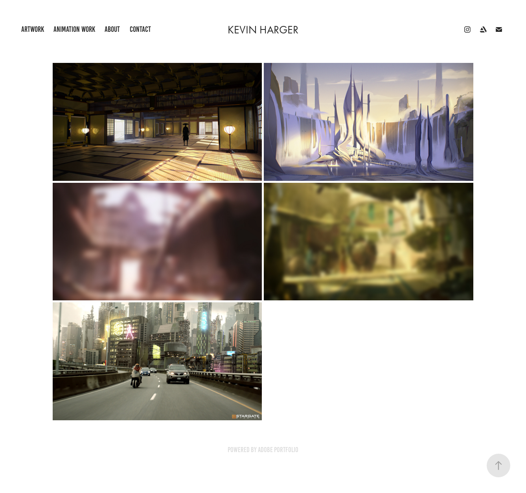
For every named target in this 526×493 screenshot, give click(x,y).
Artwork (32, 29)
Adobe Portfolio (278, 450)
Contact (140, 29)
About (112, 29)
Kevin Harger (263, 29)
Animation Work (74, 29)
